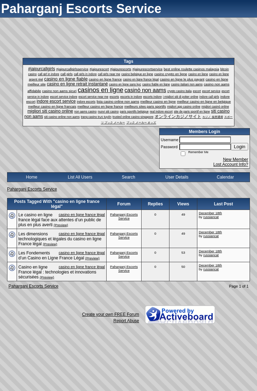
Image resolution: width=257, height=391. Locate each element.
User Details (176, 177)
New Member (235, 159)
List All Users (80, 177)
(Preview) (61, 225)
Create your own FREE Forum (110, 314)
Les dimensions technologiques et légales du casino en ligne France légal (60, 238)
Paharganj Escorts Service (32, 189)
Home (31, 177)
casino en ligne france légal (82, 214)
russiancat (211, 217)
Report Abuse (126, 320)
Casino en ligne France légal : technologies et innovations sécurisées (57, 272)
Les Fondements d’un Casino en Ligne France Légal (51, 255)
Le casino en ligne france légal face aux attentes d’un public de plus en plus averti (59, 219)
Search (128, 177)
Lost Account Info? (230, 164)
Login (239, 146)
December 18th (210, 213)
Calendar (225, 177)
